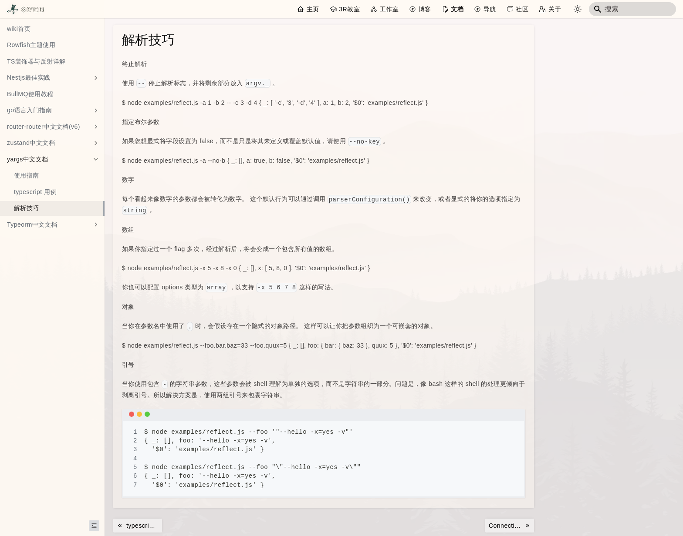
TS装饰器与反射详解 (36, 61)
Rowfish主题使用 (31, 44)
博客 (425, 9)
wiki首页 (18, 28)
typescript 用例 (35, 191)
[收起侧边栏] (94, 525)
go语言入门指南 (29, 110)
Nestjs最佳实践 (29, 77)
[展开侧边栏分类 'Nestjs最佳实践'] (96, 77)
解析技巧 (26, 207)
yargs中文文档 (27, 159)
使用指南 (26, 175)
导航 (490, 9)
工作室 (389, 9)
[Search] (632, 9)
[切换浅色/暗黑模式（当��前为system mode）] (577, 9)
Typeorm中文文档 (32, 224)
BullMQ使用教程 (30, 93)
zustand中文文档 (31, 142)
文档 (457, 9)
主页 (313, 9)
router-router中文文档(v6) (43, 126)
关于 (554, 9)
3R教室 (349, 9)
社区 (522, 9)
